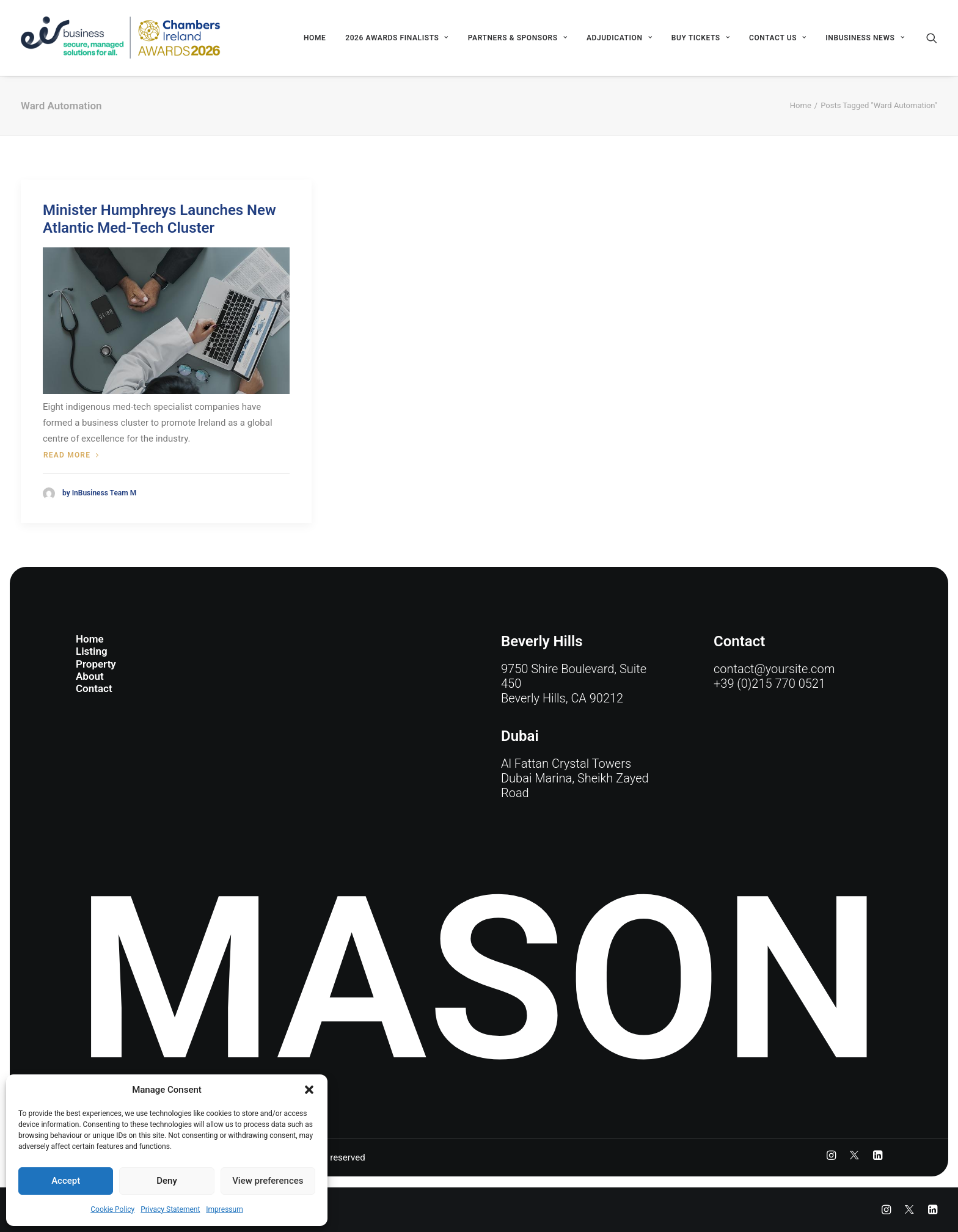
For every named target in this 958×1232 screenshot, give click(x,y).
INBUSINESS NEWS (864, 38)
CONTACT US (777, 38)
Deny (166, 1180)
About (90, 676)
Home (315, 38)
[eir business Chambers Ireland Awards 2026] (121, 37)
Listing (92, 651)
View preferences (267, 1180)
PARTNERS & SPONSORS (518, 38)
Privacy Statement (170, 1209)
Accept (65, 1180)
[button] (309, 1090)
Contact (94, 689)
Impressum (224, 1209)
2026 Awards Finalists (396, 38)
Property (96, 664)
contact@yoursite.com (774, 669)
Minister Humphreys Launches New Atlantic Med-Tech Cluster (159, 219)
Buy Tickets (700, 38)
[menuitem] (314, 38)
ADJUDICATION (619, 38)
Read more (71, 455)
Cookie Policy (112, 1209)
